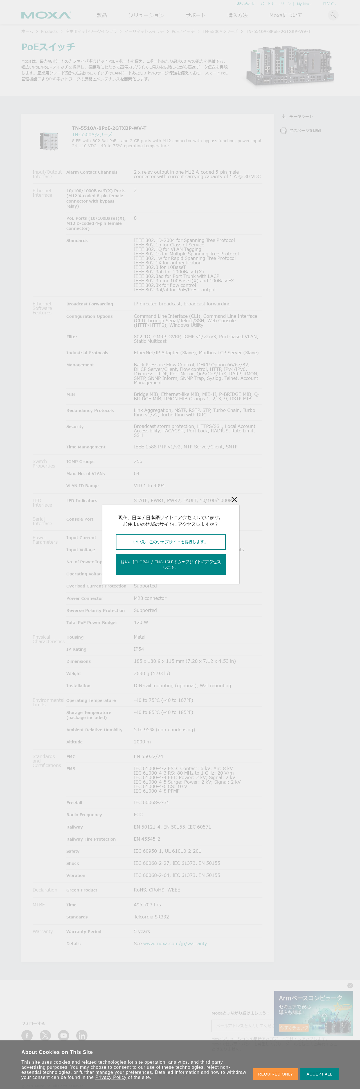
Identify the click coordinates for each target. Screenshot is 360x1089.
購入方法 (238, 15)
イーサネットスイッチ (144, 31)
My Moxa (304, 3)
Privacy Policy (111, 1077)
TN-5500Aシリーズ (220, 31)
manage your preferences (124, 1072)
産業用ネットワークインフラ (91, 31)
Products (49, 31)
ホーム (27, 31)
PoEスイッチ (183, 31)
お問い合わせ (245, 3)
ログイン (329, 3)
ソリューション (146, 15)
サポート (196, 15)
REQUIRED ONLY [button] (275, 1074)
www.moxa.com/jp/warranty (175, 943)
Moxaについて (286, 15)
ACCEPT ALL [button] (319, 1074)
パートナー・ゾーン (276, 3)
